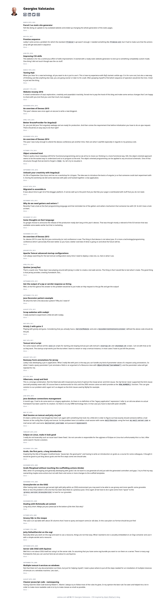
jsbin (66, 178)
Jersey (70, 270)
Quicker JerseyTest (32, 267)
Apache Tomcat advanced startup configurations (46, 253)
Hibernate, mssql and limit (35, 379)
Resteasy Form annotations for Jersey (40, 360)
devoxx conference (64, 142)
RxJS (105, 75)
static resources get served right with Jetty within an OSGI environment (61, 487)
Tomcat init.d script (32, 343)
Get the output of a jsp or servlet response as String (47, 284)
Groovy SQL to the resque (35, 518)
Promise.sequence (31, 39)
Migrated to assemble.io (34, 189)
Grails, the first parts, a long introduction (42, 451)
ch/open (73, 175)
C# (135, 206)
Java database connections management (42, 398)
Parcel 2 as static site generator (38, 25)
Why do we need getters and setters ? (40, 203)
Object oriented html (33, 153)
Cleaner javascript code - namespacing (41, 582)
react (44, 94)
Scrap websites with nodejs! (36, 312)
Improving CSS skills (32, 56)
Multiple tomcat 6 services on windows (41, 565)
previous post (79, 490)
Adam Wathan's (110, 597)
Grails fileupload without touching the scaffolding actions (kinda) (53, 468)
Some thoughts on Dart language (38, 220)
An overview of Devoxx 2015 (36, 108)
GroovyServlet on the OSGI (35, 484)
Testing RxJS (29, 72)
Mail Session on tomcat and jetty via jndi (42, 415)
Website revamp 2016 (33, 92)
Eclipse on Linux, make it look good (39, 434)
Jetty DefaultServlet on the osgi (37, 532)
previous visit (131, 142)
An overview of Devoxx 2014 (36, 139)
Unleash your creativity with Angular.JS (41, 172)
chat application (92, 178)
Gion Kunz (44, 175)
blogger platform (56, 192)
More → (26, 30)
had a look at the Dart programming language (49, 206)
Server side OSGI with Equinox (37, 548)
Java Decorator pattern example (38, 298)
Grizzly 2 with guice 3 (33, 326)
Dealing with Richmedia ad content (39, 504)
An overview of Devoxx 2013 (36, 236)
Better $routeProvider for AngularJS (40, 122)
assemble (71, 94)
